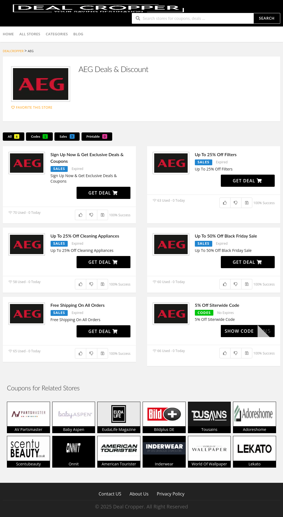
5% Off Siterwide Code (217, 305)
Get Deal (103, 193)
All (13, 136)
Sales (67, 136)
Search (266, 18)
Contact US (110, 494)
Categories (57, 33)
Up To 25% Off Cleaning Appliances (85, 235)
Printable (97, 136)
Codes (39, 136)
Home (8, 33)
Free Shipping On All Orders (78, 305)
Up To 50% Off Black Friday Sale (226, 235)
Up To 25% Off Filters (216, 154)
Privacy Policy (170, 494)
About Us (139, 494)
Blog (78, 33)
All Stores (29, 33)
